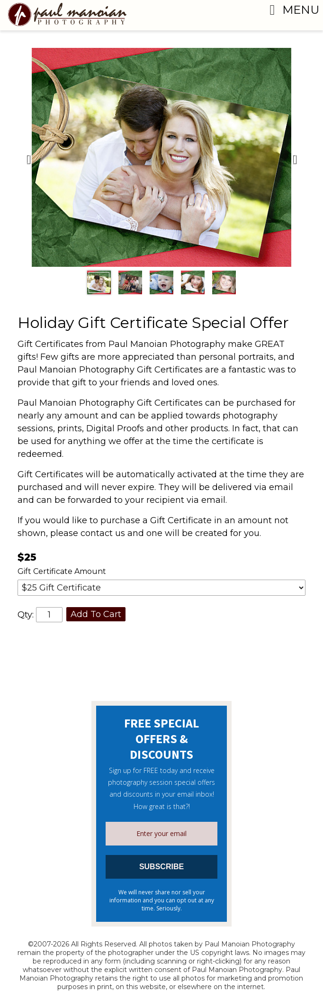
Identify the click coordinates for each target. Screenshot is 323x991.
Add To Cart (96, 614)
